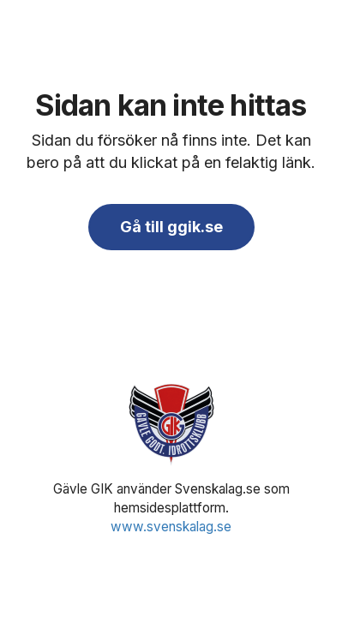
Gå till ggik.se (171, 227)
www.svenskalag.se (171, 526)
